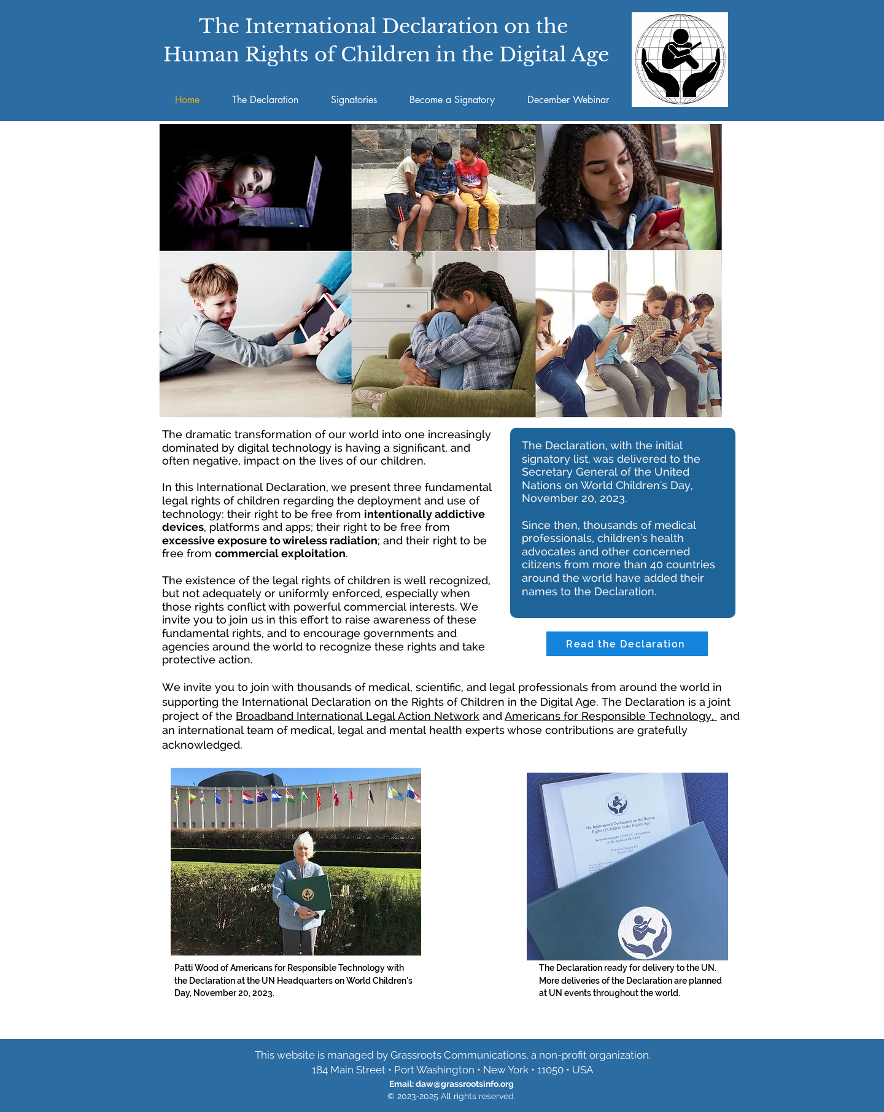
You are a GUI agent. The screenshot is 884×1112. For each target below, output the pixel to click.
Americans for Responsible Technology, (611, 715)
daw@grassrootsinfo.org (465, 1084)
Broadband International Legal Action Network (357, 715)
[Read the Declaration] (627, 643)
